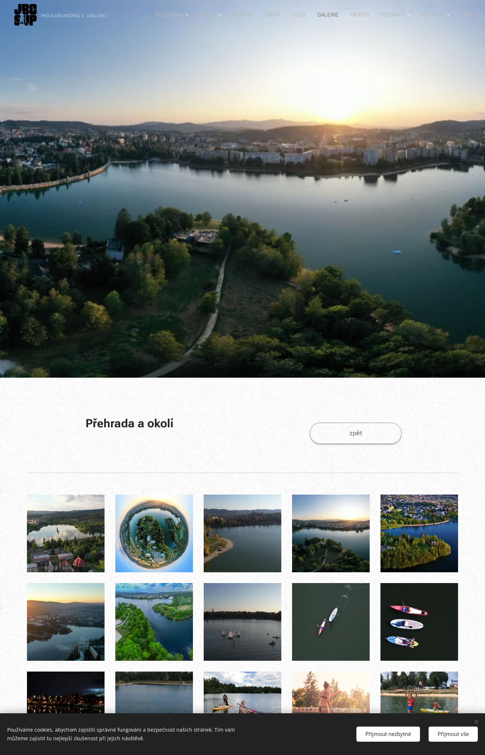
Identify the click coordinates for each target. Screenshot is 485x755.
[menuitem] (175, 15)
